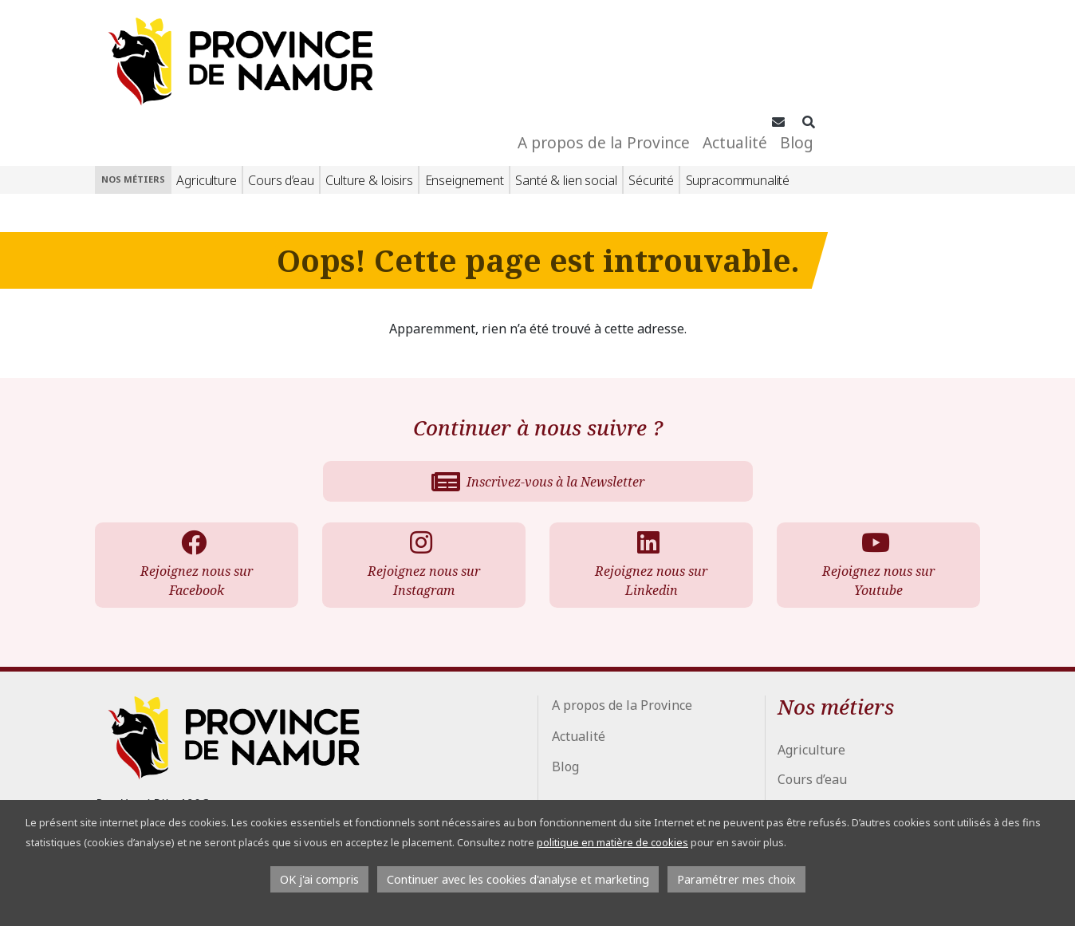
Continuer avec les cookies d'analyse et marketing (518, 879)
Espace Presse (598, 797)
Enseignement (464, 91)
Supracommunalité (738, 91)
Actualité (882, 47)
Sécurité (651, 91)
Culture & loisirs (368, 91)
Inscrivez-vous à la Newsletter (537, 393)
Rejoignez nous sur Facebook (193, 476)
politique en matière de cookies (612, 842)
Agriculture (206, 91)
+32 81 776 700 (161, 761)
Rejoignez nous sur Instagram (420, 476)
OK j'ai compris (319, 879)
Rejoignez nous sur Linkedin (648, 476)
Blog (944, 47)
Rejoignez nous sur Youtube (875, 476)
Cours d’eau (280, 91)
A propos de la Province (751, 47)
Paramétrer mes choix (736, 879)
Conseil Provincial (605, 772)
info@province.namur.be (185, 783)
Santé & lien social (565, 91)
